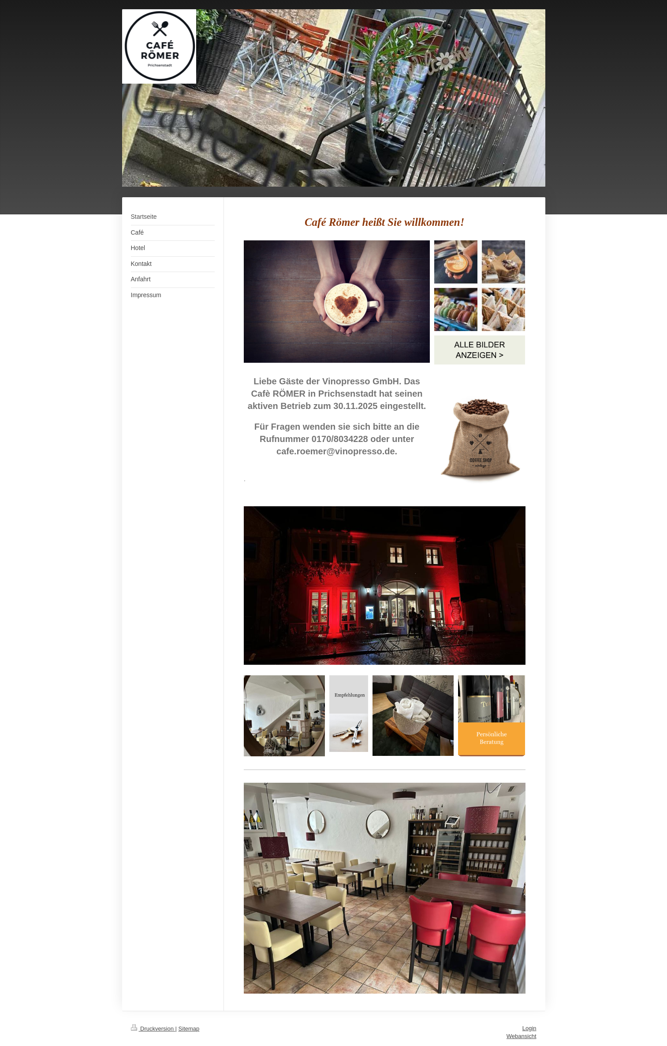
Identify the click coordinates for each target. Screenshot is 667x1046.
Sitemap (189, 1028)
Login (529, 1028)
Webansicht (522, 1036)
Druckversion (153, 1028)
